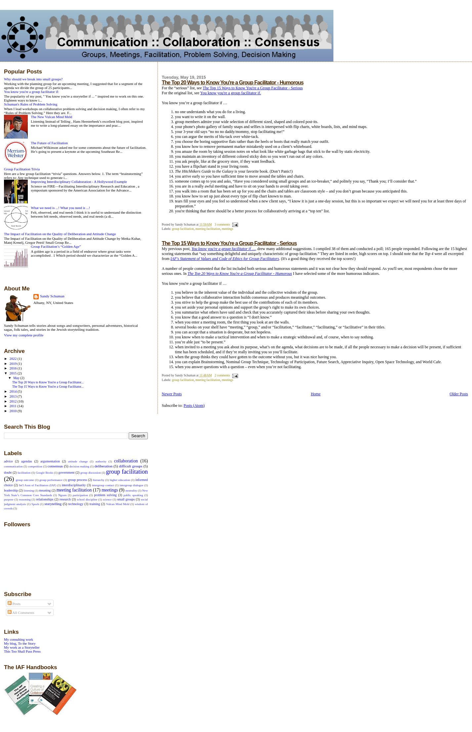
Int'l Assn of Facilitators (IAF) (37, 485)
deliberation (103, 466)
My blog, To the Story (20, 643)
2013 (14, 396)
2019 (14, 364)
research (65, 499)
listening (28, 490)
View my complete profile (23, 335)
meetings (227, 229)
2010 (14, 411)
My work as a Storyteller (22, 647)
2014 (14, 391)
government (67, 472)
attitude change (78, 461)
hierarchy (98, 480)
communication (13, 466)
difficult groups (131, 466)
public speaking (133, 495)
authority (101, 461)
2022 (14, 359)
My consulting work (18, 639)
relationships (44, 499)
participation (80, 495)
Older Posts (459, 394)
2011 (14, 406)
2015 (14, 373)
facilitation (24, 472)
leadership (11, 490)
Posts (14, 604)
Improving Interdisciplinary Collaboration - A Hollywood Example (79, 182)
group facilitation (183, 229)
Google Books (44, 472)
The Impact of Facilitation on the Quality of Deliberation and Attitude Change (60, 234)
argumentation (50, 461)
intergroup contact (103, 485)
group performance (51, 480)
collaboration (126, 460)
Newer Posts (172, 394)
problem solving (105, 495)
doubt (8, 472)
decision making (79, 466)
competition (35, 466)
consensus (55, 466)
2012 (14, 401)
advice (8, 461)
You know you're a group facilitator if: (31, 92)
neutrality (131, 490)
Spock (35, 504)
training (94, 504)
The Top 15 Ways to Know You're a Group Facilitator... (48, 386)
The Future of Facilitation (49, 143)
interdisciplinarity (74, 485)
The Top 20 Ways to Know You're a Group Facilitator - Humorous (232, 82)
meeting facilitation (207, 229)
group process (77, 480)
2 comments (222, 375)
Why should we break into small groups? (33, 79)
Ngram (62, 495)
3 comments (222, 224)
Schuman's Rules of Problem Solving (30, 104)
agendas (26, 461)
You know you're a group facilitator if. (230, 93)
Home (316, 394)
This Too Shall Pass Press (22, 651)
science (107, 499)
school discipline (87, 499)
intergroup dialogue (131, 485)
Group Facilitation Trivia (22, 169)
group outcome (25, 480)
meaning (45, 490)
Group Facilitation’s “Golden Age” (56, 246)
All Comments (21, 613)
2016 (14, 368)
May (16, 378)
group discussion (90, 472)
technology (75, 504)
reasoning (24, 499)
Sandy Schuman (52, 296)
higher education (120, 480)
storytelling (53, 504)
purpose (9, 499)
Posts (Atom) (194, 405)
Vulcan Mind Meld (118, 504)
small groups (126, 499)
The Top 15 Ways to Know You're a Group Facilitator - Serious (253, 88)
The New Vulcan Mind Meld (51, 117)
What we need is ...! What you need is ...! (60, 208)
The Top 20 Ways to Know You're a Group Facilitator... (48, 382)
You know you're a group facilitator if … (223, 248)
